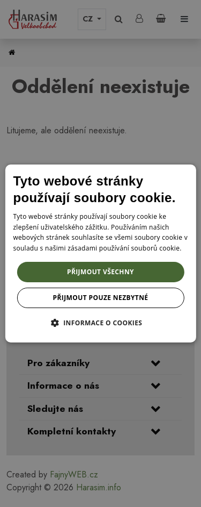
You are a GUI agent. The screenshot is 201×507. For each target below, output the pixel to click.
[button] (101, 322)
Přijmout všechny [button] (100, 271)
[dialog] (100, 254)
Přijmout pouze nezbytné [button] (100, 297)
